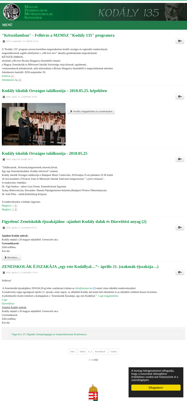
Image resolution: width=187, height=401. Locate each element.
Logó (5, 299)
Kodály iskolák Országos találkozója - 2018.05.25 (44, 153)
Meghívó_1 (8, 205)
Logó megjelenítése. (108, 296)
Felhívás (6, 76)
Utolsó (113, 351)
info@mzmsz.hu (83, 288)
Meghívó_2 (8, 209)
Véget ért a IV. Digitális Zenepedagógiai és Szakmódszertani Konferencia (49, 334)
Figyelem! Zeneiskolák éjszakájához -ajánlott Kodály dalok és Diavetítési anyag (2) (74, 221)
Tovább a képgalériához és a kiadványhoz (91, 111)
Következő (100, 351)
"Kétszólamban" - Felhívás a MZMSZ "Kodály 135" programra (58, 35)
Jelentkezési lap (10, 80)
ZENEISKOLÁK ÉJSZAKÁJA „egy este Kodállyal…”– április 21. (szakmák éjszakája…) (80, 266)
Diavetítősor (8, 303)
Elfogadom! (156, 388)
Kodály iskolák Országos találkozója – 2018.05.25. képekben (54, 90)
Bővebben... (11, 257)
